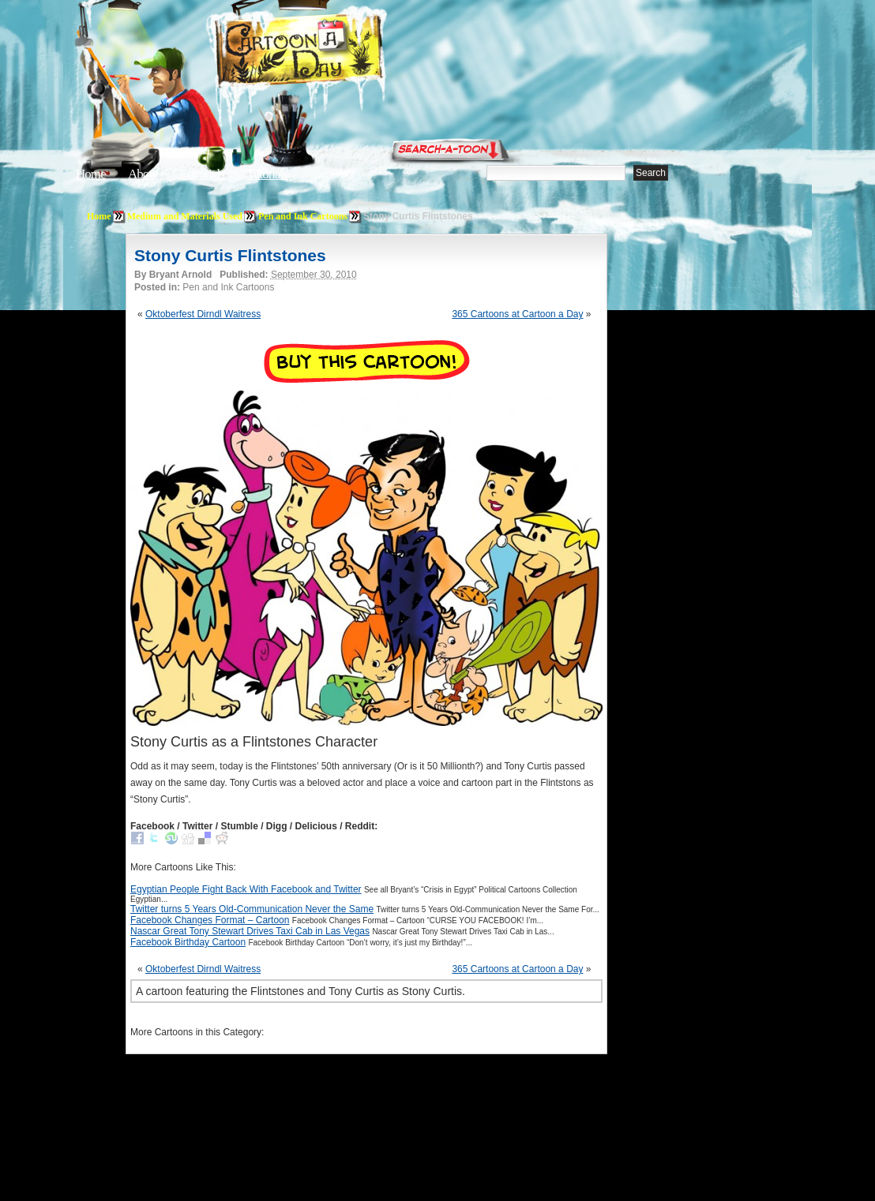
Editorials (202, 173)
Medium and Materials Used (184, 216)
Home (91, 173)
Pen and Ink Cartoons (302, 216)
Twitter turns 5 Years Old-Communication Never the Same (252, 909)
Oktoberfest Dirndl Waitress (203, 314)
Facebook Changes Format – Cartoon (209, 920)
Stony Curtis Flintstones (230, 255)
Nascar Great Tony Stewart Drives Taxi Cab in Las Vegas (250, 931)
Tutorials (266, 173)
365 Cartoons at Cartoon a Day (517, 314)
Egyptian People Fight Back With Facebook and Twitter (246, 889)
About (143, 173)
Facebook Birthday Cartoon (188, 942)
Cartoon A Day (338, 52)
